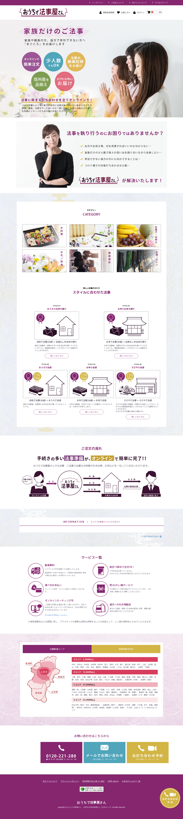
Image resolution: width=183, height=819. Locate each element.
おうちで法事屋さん (91, 802)
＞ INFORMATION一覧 (151, 536)
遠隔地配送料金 (126, 649)
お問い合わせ (113, 781)
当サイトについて (139, 3)
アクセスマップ (161, 3)
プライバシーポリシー (70, 781)
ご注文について (117, 3)
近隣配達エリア (57, 649)
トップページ (97, 3)
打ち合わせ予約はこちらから (56, 615)
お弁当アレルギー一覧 (131, 781)
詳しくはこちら (56, 356)
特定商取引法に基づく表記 (93, 781)
